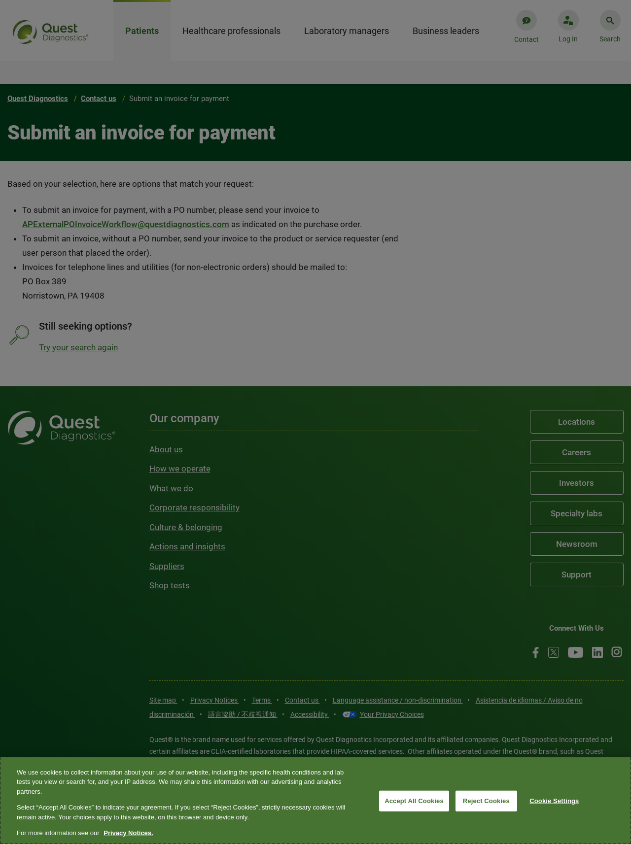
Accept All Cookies (414, 801)
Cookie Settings (554, 801)
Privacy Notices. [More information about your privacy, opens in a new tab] (128, 833)
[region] (315, 800)
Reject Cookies (486, 801)
